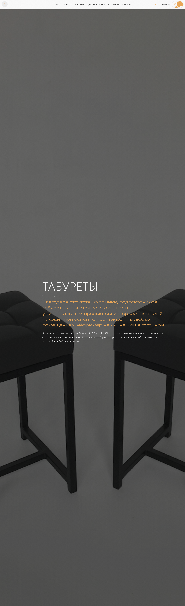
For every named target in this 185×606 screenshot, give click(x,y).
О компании (113, 4)
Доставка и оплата (96, 4)
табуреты (54, 296)
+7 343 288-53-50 (163, 4)
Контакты (126, 4)
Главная (57, 4)
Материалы (80, 4)
